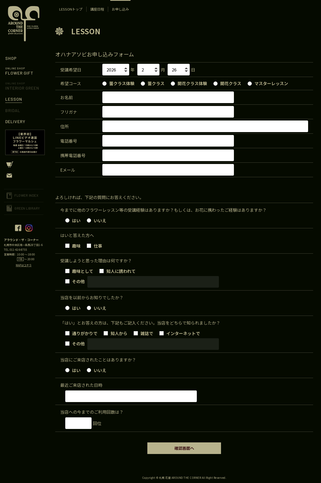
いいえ (96, 220)
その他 (75, 280)
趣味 (73, 245)
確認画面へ (184, 448)
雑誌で (143, 332)
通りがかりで (81, 332)
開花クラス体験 (189, 83)
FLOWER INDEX (26, 195)
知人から (115, 332)
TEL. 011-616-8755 (15, 250)
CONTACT (23, 175)
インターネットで (179, 332)
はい (73, 220)
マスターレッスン (268, 83)
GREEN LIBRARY (27, 208)
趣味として (79, 270)
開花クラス (227, 83)
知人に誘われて (117, 270)
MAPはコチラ (24, 265)
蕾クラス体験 (118, 83)
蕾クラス (152, 83)
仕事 (94, 245)
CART (23, 164)
